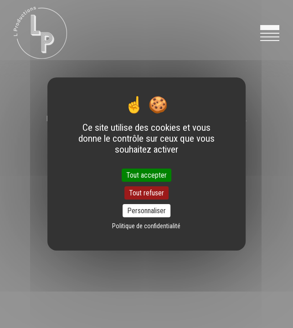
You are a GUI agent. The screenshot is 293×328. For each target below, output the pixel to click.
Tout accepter (146, 174)
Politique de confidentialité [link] (146, 226)
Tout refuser (146, 193)
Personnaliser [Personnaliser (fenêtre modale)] (146, 210)
